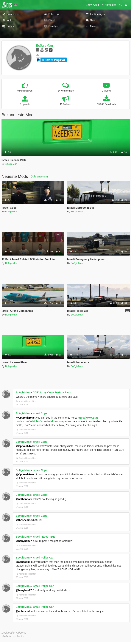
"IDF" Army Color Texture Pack (51, 392)
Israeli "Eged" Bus (43, 536)
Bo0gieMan (44, 45)
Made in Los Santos (13, 636)
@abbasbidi (23, 561)
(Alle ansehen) (39, 176)
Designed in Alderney (13, 632)
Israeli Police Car (43, 557)
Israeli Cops (39, 413)
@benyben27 (24, 540)
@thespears (23, 520)
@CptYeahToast (25, 417)
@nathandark (24, 499)
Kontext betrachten (26, 401)
